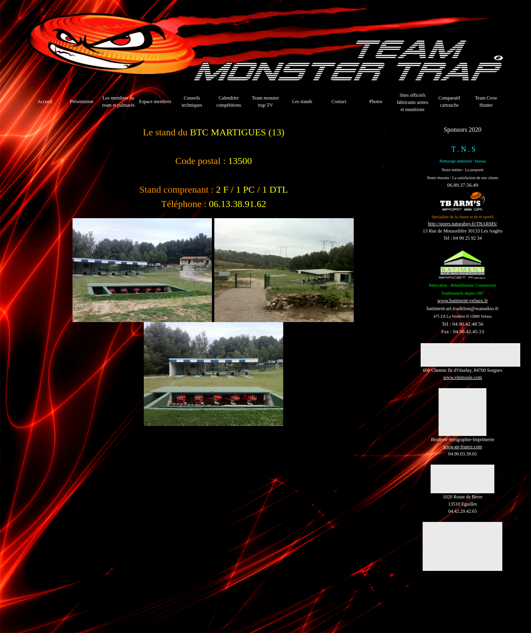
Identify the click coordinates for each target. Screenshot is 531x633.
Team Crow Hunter (486, 101)
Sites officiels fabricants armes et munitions (412, 102)
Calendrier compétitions (228, 101)
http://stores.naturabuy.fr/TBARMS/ (462, 224)
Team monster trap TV (265, 101)
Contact (338, 101)
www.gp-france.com (462, 446)
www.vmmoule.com (462, 377)
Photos (375, 101)
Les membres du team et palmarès (118, 101)
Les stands (302, 101)
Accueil (44, 101)
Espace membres (155, 101)
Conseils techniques (192, 101)
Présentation (81, 101)
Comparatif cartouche (449, 101)
